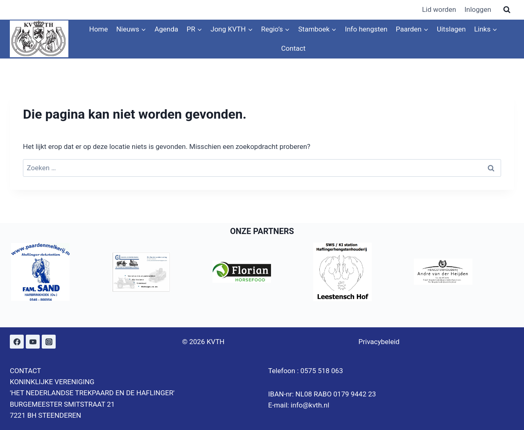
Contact (293, 48)
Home (98, 29)
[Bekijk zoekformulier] (506, 9)
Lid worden (439, 9)
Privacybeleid (379, 342)
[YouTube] (33, 342)
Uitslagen (451, 29)
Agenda (166, 29)
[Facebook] (17, 342)
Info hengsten (366, 29)
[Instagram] (49, 342)
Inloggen (477, 9)
